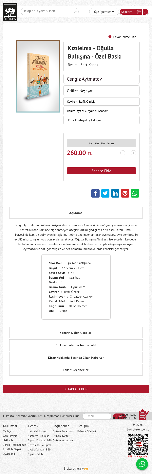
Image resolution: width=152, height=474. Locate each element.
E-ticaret (70, 468)
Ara (75, 11)
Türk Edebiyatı (78, 120)
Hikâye (96, 120)
